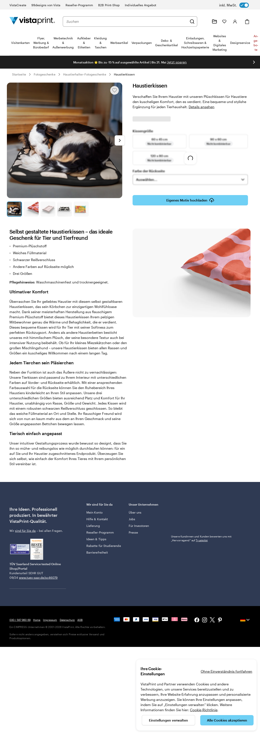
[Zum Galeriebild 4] (64, 209)
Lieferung (93, 526)
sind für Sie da (25, 530)
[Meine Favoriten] (224, 21)
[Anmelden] (235, 21)
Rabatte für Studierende (103, 546)
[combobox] (126, 21)
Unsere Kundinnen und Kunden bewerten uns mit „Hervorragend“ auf (201, 538)
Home (36, 619)
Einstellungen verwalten (168, 720)
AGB (80, 619)
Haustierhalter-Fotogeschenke (84, 74)
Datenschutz (67, 619)
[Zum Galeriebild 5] (81, 209)
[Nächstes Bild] (254, 62)
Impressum (50, 619)
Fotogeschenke (44, 74)
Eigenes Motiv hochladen (190, 200)
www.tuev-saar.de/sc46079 (38, 577)
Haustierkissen (124, 74)
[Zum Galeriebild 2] (31, 209)
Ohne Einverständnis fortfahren (226, 671)
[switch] (234, 5)
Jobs (132, 519)
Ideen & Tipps (96, 539)
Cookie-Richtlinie (203, 710)
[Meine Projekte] (214, 21)
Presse (133, 532)
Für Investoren (139, 526)
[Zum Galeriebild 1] (14, 209)
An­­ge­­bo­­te (256, 42)
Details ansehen (201, 107)
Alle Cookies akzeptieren (227, 720)
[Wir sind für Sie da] (204, 21)
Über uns (135, 512)
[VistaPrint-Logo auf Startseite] (32, 21)
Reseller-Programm (100, 532)
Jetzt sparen (177, 62)
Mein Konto (94, 512)
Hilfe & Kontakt (97, 519)
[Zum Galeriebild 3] (47, 209)
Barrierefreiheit (97, 552)
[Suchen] (192, 21)
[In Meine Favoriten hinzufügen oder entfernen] (114, 90)
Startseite (19, 74)
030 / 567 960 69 (20, 619)
